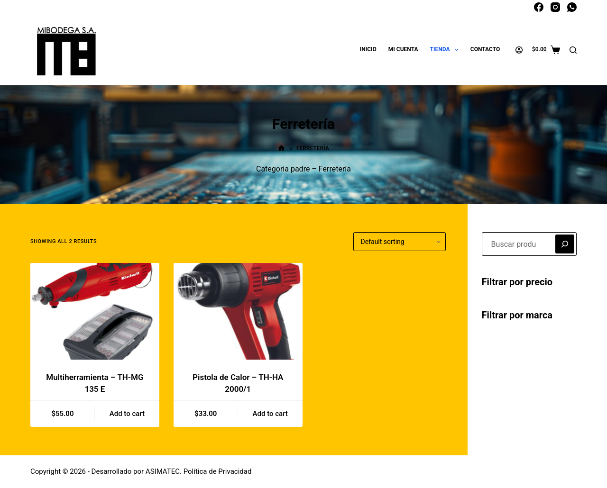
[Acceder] (519, 50)
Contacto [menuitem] (485, 49)
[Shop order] (399, 241)
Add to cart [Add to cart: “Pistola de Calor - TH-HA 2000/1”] (270, 413)
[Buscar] (573, 50)
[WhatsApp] (572, 7)
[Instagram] (555, 7)
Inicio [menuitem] (368, 49)
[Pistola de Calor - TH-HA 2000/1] (238, 311)
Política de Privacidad (218, 471)
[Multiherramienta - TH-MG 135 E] (94, 311)
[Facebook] (538, 7)
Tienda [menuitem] (446, 49)
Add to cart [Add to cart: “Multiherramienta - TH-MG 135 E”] (127, 413)
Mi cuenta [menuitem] (403, 49)
